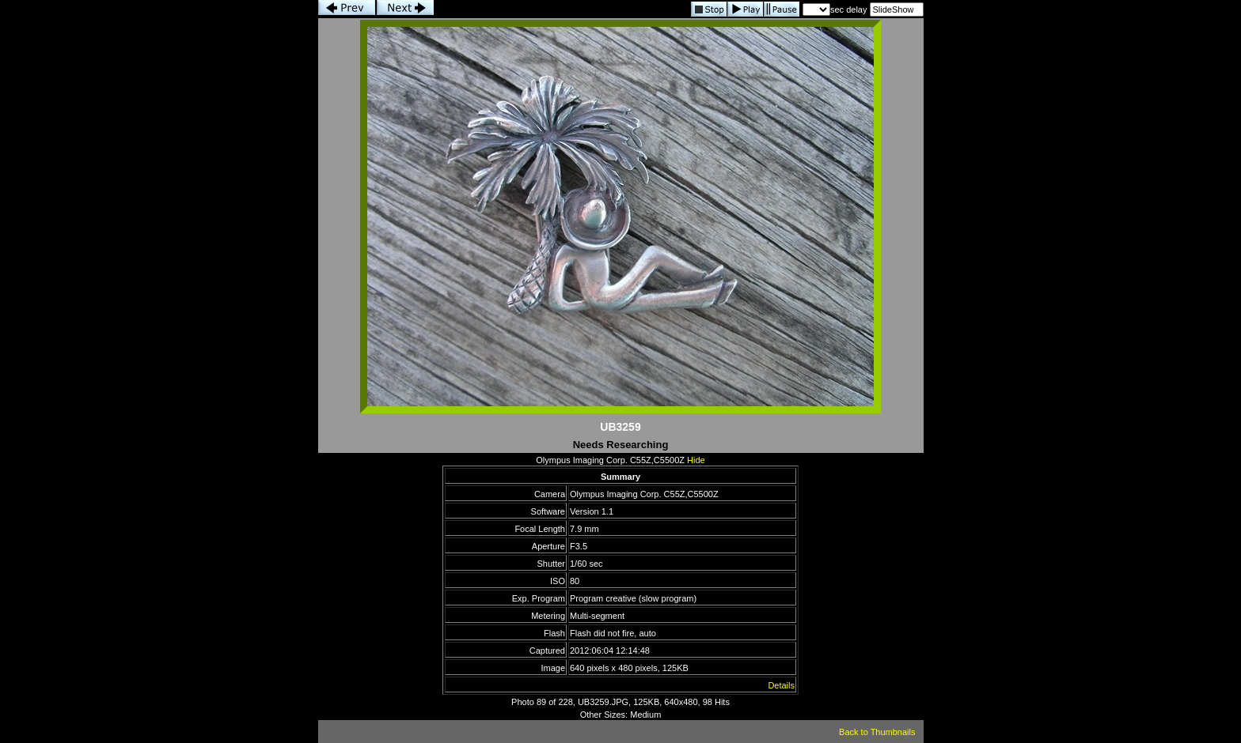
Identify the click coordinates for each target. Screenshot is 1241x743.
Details (781, 685)
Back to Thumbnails (877, 732)
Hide (696, 460)
